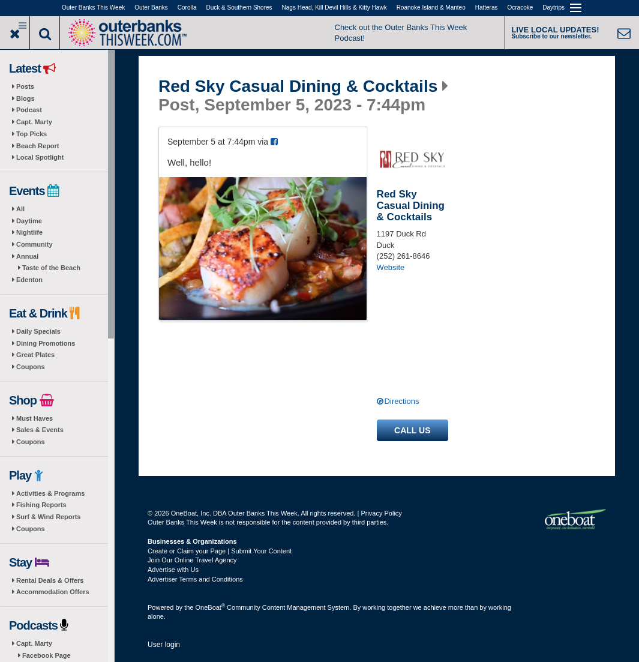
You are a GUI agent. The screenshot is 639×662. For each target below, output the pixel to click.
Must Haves (34, 418)
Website (391, 267)
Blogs (25, 98)
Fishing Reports (41, 504)
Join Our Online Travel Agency (192, 560)
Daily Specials (38, 331)
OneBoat (211, 607)
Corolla (187, 7)
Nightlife (29, 232)
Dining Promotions (45, 343)
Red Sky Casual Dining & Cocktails (297, 86)
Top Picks (31, 133)
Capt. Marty (34, 121)
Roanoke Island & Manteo (431, 7)
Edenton (29, 279)
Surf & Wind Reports (48, 516)
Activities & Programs (50, 493)
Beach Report (37, 145)
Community (34, 244)
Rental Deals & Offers (49, 580)
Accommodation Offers (52, 591)
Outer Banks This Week (93, 7)
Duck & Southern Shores (239, 7)
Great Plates (35, 354)
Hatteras (486, 7)
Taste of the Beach (51, 267)
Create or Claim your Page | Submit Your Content (220, 551)
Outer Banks (151, 7)
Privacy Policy (381, 513)
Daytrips (553, 7)
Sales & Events (40, 429)
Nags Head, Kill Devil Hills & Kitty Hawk (334, 7)
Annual (27, 256)
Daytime (29, 220)
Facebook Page (46, 655)
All (20, 208)
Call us (412, 430)
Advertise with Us (173, 569)
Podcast (29, 109)
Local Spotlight (40, 157)
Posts (25, 86)
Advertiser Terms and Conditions (195, 579)
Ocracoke (520, 7)
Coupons (30, 366)
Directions (402, 401)
